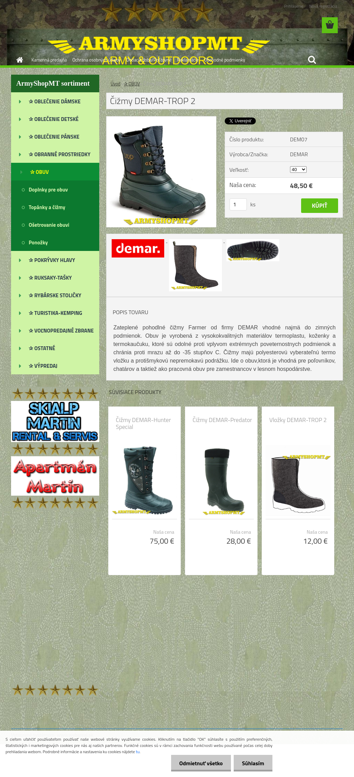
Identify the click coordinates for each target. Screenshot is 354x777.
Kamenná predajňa (49, 59)
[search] (312, 60)
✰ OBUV (132, 83)
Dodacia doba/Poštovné (148, 59)
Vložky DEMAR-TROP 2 (298, 419)
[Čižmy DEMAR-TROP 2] (161, 119)
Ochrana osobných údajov (96, 59)
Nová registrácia (323, 6)
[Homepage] (18, 60)
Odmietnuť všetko (200, 763)
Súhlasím (253, 763)
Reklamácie (188, 59)
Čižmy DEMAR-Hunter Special (143, 423)
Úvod (115, 83)
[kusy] (238, 204)
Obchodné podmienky (224, 59)
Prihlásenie (293, 6)
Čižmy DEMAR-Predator (222, 419)
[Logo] (58, 25)
